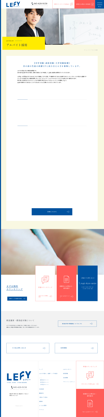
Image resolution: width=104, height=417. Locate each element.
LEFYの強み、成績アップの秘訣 (48, 373)
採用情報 (65, 373)
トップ (41, 369)
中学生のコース (44, 382)
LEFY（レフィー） (13, 4)
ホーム (85, 50)
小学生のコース (44, 384)
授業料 (41, 401)
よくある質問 (42, 405)
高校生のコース (44, 380)
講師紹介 (41, 393)
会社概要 (65, 377)
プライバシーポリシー (69, 381)
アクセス (41, 409)
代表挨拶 (41, 389)
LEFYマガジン (67, 369)
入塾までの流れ (43, 397)
